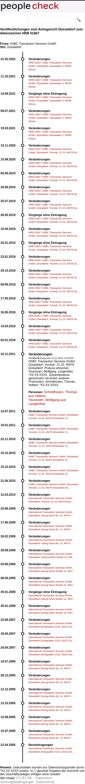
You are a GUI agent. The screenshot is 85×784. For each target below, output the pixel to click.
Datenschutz (45, 782)
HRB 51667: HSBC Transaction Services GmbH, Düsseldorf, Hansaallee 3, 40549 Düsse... (50, 66)
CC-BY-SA (24, 778)
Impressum (44, 778)
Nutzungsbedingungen (17, 782)
